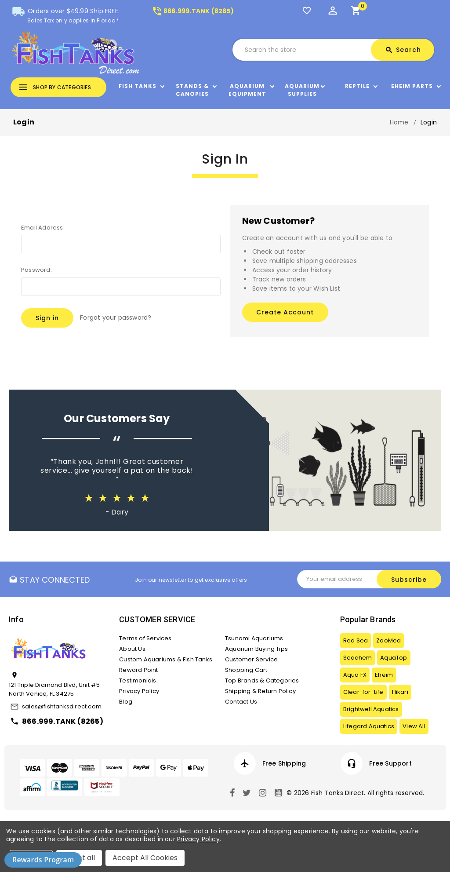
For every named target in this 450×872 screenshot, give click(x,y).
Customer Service (251, 659)
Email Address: (43, 227)
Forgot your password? (115, 317)
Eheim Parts (412, 86)
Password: (36, 270)
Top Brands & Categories (262, 680)
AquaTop (393, 657)
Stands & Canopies (192, 90)
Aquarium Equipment (247, 90)
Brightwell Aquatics (371, 709)
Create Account (285, 312)
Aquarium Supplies (302, 90)
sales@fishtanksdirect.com (62, 706)
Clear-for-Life (363, 692)
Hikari (400, 692)
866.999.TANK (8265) (193, 11)
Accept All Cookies (145, 858)
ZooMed (388, 640)
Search (403, 50)
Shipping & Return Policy (260, 691)
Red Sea (355, 640)
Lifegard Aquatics (368, 726)
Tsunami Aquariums (254, 638)
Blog (125, 701)
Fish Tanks (137, 86)
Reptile (357, 86)
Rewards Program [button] (43, 860)
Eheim (384, 675)
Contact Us (241, 701)
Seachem (357, 657)
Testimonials (137, 680)
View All (414, 726)
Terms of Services (145, 638)
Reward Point (138, 670)
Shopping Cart (246, 670)
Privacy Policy (139, 691)
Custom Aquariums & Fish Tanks (165, 659)
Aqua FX (355, 675)
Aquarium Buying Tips (256, 649)
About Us (132, 649)
